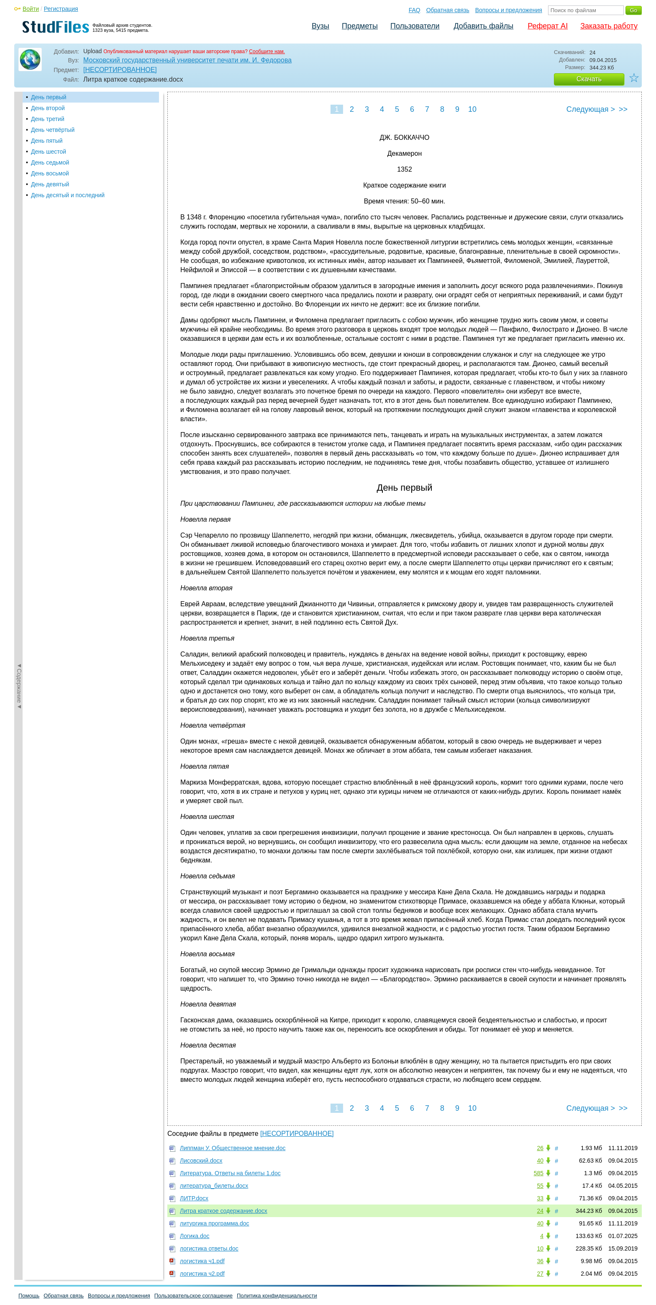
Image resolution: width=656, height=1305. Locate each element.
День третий (47, 119)
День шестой (48, 151)
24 (540, 1210)
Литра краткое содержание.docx (223, 1210)
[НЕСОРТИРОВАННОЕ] (120, 69)
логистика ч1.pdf (202, 1261)
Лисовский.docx (201, 1160)
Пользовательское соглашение (193, 1295)
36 (540, 1261)
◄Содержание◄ (19, 238)
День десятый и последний (68, 195)
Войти (31, 8)
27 (540, 1273)
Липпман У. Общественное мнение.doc (232, 1148)
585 (538, 1173)
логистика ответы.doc (209, 1248)
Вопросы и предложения (508, 10)
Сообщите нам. (267, 51)
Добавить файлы (483, 26)
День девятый (50, 184)
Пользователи (414, 26)
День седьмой (50, 162)
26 (540, 1148)
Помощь (28, 1295)
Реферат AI (548, 26)
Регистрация (61, 8)
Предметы (360, 26)
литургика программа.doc (214, 1223)
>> (623, 109)
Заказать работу (609, 26)
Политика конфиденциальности (277, 1295)
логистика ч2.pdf (202, 1273)
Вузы (320, 26)
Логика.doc (195, 1236)
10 (472, 109)
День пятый (47, 140)
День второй (48, 108)
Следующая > (590, 109)
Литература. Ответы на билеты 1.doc (230, 1173)
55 (540, 1185)
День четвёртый (52, 129)
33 (540, 1198)
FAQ (414, 10)
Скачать (589, 78)
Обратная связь (447, 10)
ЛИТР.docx (194, 1198)
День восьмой (50, 173)
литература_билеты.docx (214, 1185)
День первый (49, 97)
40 (540, 1160)
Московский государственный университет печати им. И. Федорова (187, 60)
